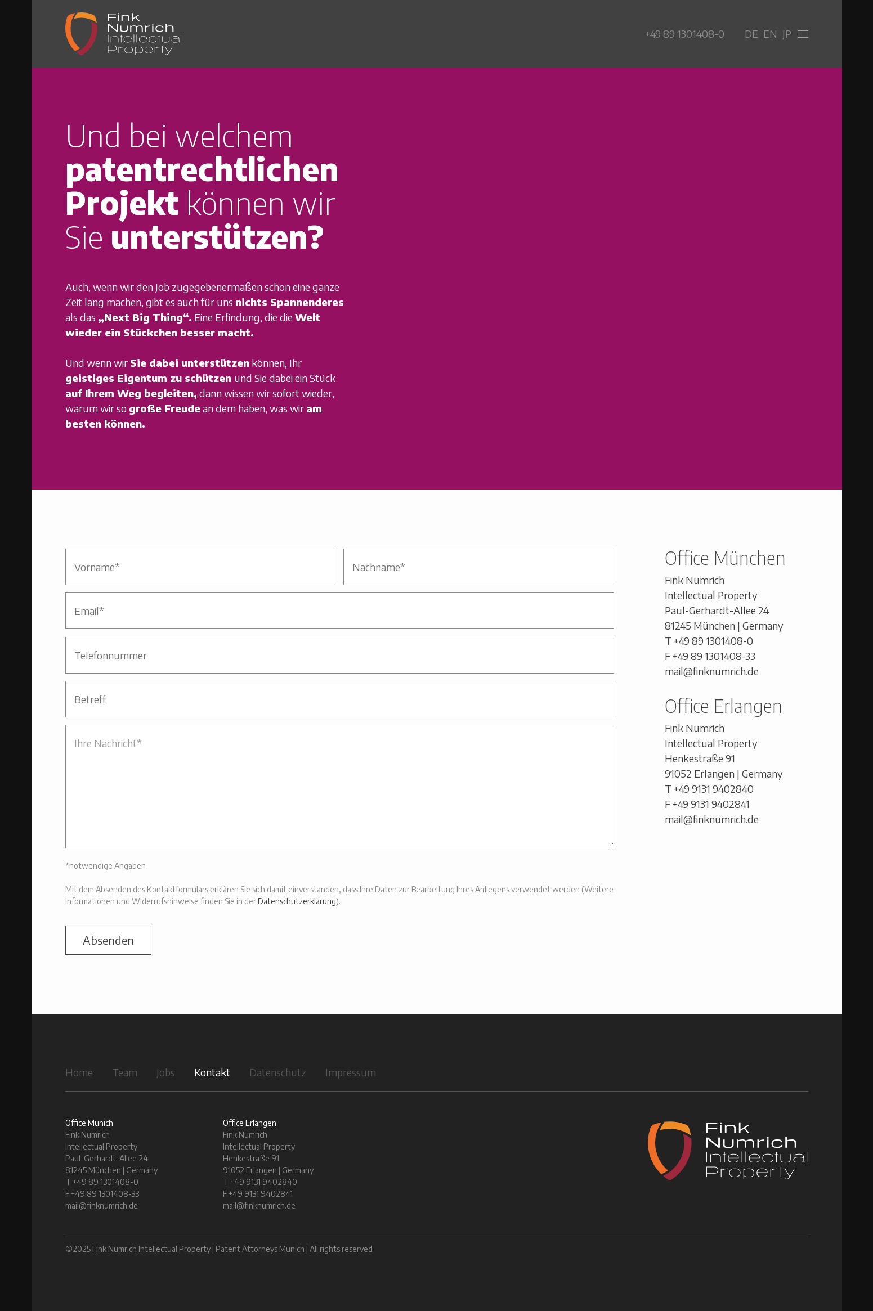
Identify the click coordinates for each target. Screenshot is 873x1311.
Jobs (165, 1072)
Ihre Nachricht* (339, 786)
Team (124, 1072)
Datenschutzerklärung (297, 901)
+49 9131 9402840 (714, 788)
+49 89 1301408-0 (684, 33)
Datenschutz (277, 1072)
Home (79, 1072)
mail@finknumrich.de (712, 671)
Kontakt (212, 1072)
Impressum (350, 1072)
